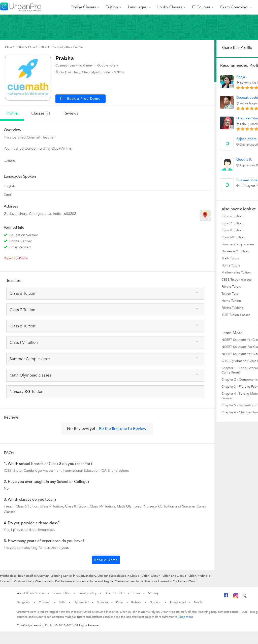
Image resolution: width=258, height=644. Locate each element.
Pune (119, 602)
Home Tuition (231, 300)
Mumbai (102, 602)
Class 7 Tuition (232, 223)
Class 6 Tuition (232, 216)
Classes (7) (40, 113)
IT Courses (201, 7)
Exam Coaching (234, 7)
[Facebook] (226, 597)
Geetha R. (244, 159)
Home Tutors (230, 265)
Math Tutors (230, 258)
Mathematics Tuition (236, 272)
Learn (136, 593)
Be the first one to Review (122, 428)
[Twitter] (244, 597)
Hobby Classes (169, 7)
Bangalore (23, 602)
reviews (70, 113)
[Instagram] (235, 597)
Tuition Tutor (230, 293)
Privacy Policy (87, 593)
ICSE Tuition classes (235, 315)
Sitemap (153, 593)
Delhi (62, 602)
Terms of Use (61, 593)
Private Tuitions (232, 308)
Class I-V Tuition (233, 237)
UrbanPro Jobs (114, 593)
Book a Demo (106, 560)
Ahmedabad (178, 602)
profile (12, 113)
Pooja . (241, 77)
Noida (198, 602)
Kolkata (136, 602)
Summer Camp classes (237, 244)
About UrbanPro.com (31, 593)
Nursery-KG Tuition (235, 251)
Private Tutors (231, 286)
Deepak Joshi (247, 97)
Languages (137, 7)
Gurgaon (155, 602)
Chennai (44, 602)
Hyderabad (81, 602)
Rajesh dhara (246, 139)
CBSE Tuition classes (236, 279)
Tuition (112, 7)
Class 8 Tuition (232, 230)
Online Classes (83, 7)
